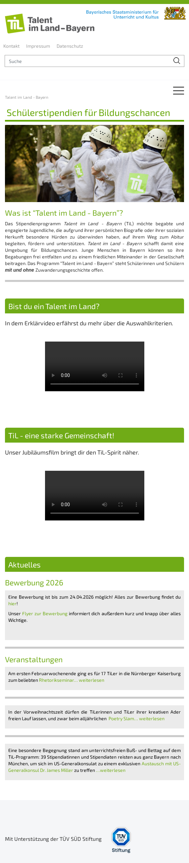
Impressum (38, 46)
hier (12, 603)
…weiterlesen (111, 770)
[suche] (87, 61)
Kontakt (11, 46)
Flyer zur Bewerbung (45, 613)
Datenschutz (70, 46)
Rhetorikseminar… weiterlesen (72, 680)
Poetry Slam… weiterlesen (137, 718)
